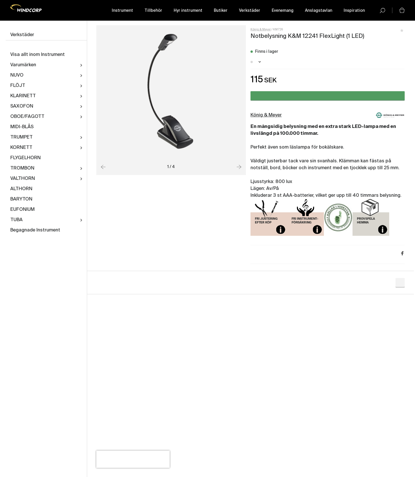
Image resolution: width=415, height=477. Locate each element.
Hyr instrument (188, 11)
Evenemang (282, 11)
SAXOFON (21, 106)
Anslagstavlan (318, 11)
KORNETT (21, 147)
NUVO (17, 75)
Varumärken (23, 65)
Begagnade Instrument (35, 230)
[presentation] (133, 459)
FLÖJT (17, 85)
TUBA (16, 220)
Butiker (221, 11)
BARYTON (21, 199)
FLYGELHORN (25, 158)
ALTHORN (21, 189)
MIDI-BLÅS (22, 127)
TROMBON (22, 168)
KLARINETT (23, 96)
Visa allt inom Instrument (37, 54)
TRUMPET (21, 137)
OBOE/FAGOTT (27, 116)
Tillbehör (153, 11)
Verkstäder (249, 11)
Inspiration (354, 11)
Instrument (122, 11)
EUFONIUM (22, 209)
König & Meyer (260, 29)
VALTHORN (22, 178)
